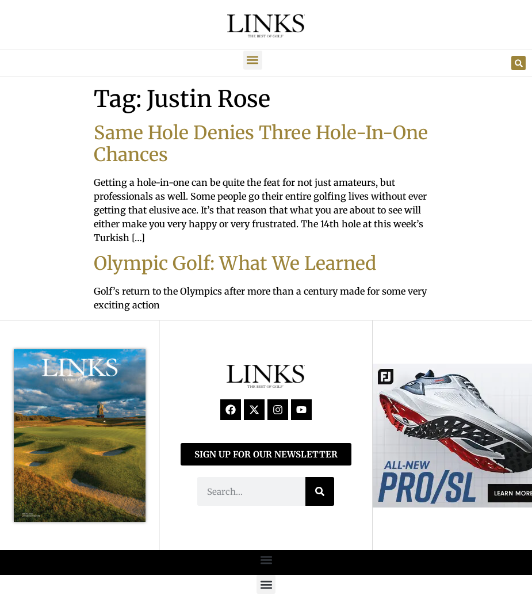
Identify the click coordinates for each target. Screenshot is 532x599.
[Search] (319, 491)
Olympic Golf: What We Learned (235, 263)
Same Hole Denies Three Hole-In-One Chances (261, 143)
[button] (252, 60)
